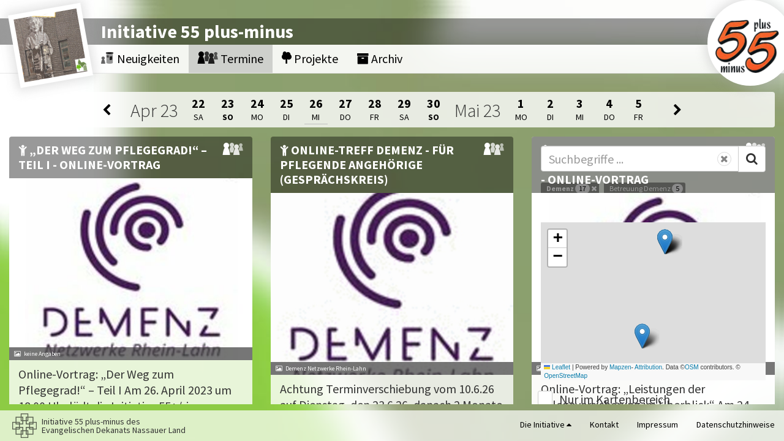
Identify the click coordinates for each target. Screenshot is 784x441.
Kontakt (604, 424)
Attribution (648, 367)
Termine (230, 58)
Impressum (657, 424)
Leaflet (557, 367)
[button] (665, 241)
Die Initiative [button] (545, 424)
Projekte (310, 58)
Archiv (379, 58)
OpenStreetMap (565, 375)
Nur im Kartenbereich (614, 399)
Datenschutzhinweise (735, 424)
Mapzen (620, 367)
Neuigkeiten (140, 58)
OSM (692, 367)
